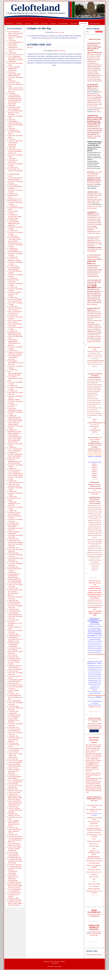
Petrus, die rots (94, 843)
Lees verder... (94, 731)
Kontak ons (51, 966)
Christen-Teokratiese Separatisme (94, 822)
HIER (99, 136)
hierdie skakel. (96, 77)
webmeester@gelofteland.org (95, 360)
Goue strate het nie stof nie (94, 872)
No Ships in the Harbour (94, 832)
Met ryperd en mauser (94, 869)
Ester (94, 848)
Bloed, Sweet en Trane (93, 341)
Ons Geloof (44, 23)
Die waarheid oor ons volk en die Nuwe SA (94, 810)
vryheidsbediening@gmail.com (96, 654)
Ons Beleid (19, 23)
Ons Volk (35, 23)
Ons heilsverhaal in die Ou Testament (94, 835)
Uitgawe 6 (95, 473)
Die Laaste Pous (94, 877)
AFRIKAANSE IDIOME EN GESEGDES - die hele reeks (94, 933)
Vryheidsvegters (91, 251)
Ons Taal (52, 23)
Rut (94, 881)
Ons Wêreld (74, 23)
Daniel (94, 839)
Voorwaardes (58, 966)
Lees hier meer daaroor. (94, 233)
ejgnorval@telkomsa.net (94, 52)
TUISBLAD (9, 23)
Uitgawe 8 (95, 477)
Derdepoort (94, 874)
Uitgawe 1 (95, 464)
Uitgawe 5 (95, 471)
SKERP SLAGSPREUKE (95, 915)
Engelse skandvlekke (94, 888)
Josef (94, 879)
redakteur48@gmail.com (95, 451)
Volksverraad (90, 813)
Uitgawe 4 (95, 469)
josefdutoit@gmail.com (94, 607)
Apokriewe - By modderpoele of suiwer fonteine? (94, 852)
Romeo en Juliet (94, 846)
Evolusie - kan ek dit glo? (94, 841)
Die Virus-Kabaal (95, 23)
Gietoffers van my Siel (94, 707)
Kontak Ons (83, 23)
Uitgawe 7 (95, 475)
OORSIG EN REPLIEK (95, 456)
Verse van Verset (94, 826)
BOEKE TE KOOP (95, 718)
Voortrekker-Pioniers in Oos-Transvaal (94, 892)
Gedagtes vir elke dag (59, 32)
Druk (28, 47)
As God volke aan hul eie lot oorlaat (94, 806)
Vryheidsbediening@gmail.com (96, 422)
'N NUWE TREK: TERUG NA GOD (95, 613)
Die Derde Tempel (94, 863)
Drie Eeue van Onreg (94, 884)
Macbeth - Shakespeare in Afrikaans (94, 866)
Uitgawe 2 (95, 466)
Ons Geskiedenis (63, 23)
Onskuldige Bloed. (93, 276)
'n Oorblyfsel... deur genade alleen (94, 818)
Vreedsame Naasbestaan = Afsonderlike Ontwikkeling (94, 829)
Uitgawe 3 (95, 467)
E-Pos (31, 47)
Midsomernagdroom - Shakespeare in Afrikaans (94, 857)
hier (100, 81)
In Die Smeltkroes (92, 304)
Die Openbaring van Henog (94, 861)
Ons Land (27, 23)
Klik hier (88, 773)
